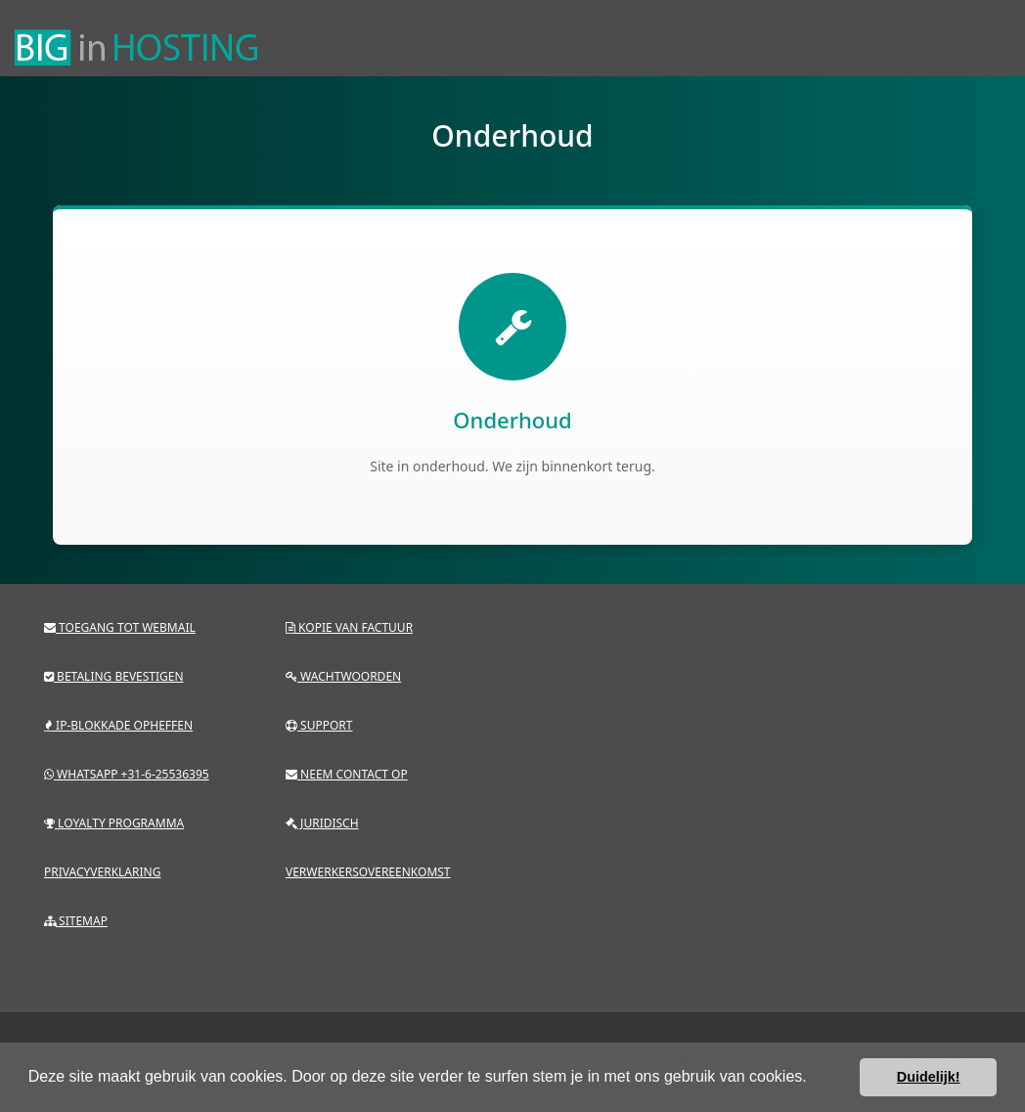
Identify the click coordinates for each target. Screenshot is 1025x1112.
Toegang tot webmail (120, 627)
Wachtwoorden (343, 676)
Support (319, 725)
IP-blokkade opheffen (118, 725)
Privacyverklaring (102, 872)
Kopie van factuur (349, 627)
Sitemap (76, 920)
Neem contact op (347, 774)
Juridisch (322, 823)
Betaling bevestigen (114, 676)
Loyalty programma (114, 823)
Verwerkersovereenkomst (368, 872)
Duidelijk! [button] (928, 1077)
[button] (814, 1079)
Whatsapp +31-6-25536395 (126, 774)
